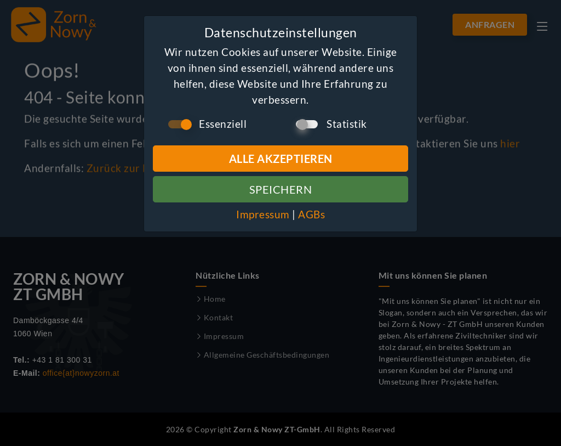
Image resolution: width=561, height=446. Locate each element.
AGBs (311, 214)
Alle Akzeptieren (281, 158)
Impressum (263, 214)
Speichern (280, 189)
